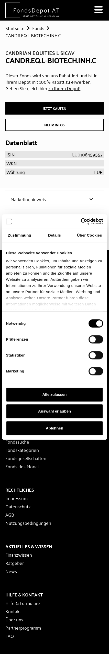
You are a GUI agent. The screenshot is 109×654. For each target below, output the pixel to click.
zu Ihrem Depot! (64, 88)
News (11, 571)
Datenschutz (17, 506)
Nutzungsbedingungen (28, 523)
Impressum (16, 498)
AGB (9, 514)
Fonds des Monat (22, 466)
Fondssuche (17, 441)
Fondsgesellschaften (25, 458)
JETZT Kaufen (54, 108)
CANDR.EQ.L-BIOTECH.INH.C (33, 35)
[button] (54, 199)
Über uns (14, 619)
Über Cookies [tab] (89, 235)
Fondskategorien (22, 450)
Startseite (15, 28)
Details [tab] (54, 235)
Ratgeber (14, 563)
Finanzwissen (18, 554)
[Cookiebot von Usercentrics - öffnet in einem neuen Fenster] (80, 221)
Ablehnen (54, 428)
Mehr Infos (54, 125)
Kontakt (13, 611)
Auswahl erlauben (54, 411)
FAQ (9, 636)
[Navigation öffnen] (98, 10)
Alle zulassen (54, 394)
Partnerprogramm (23, 627)
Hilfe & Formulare (22, 603)
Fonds (38, 28)
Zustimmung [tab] (19, 235)
